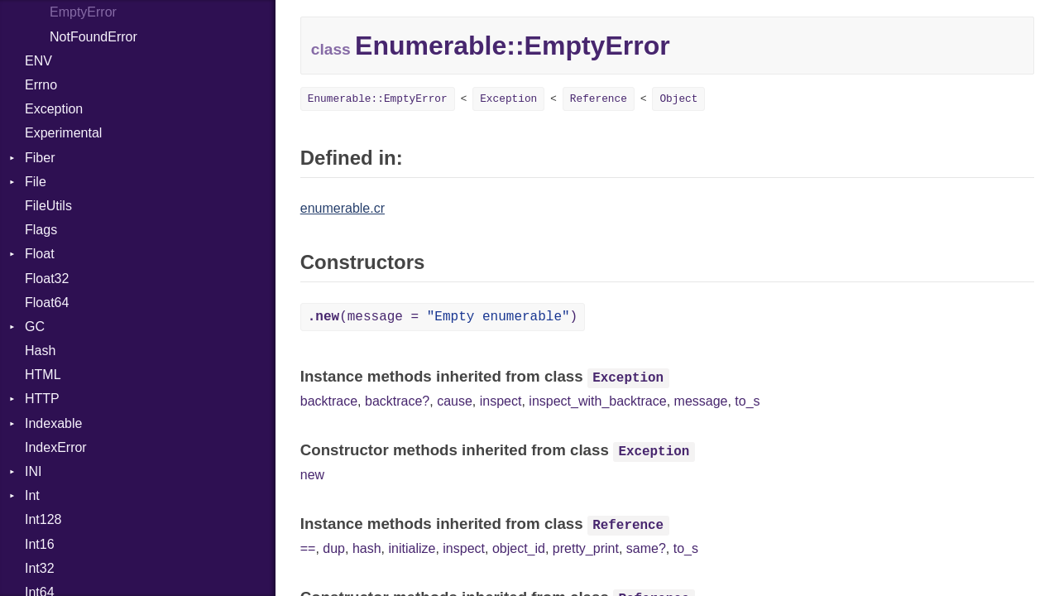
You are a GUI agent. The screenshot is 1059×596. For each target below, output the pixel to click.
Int (32, 495)
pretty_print (586, 548)
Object (678, 99)
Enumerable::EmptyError (378, 99)
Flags (41, 230)
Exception (54, 109)
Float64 (47, 303)
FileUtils (48, 206)
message (701, 401)
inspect (501, 401)
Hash (40, 351)
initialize (412, 548)
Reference (598, 99)
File (35, 182)
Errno (41, 85)
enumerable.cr (342, 208)
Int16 (40, 544)
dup (334, 548)
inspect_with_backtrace (597, 401)
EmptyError (83, 12)
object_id (518, 548)
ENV (38, 61)
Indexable (53, 423)
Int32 (40, 568)
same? (646, 548)
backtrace (328, 401)
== (308, 548)
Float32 (47, 279)
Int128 (43, 519)
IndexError (56, 447)
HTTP (42, 399)
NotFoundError (93, 37)
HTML (43, 375)
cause (454, 401)
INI (33, 471)
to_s (747, 401)
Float (40, 254)
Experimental (63, 133)
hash (366, 548)
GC (35, 327)
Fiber (40, 158)
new (312, 475)
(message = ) (442, 317)
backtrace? (397, 401)
